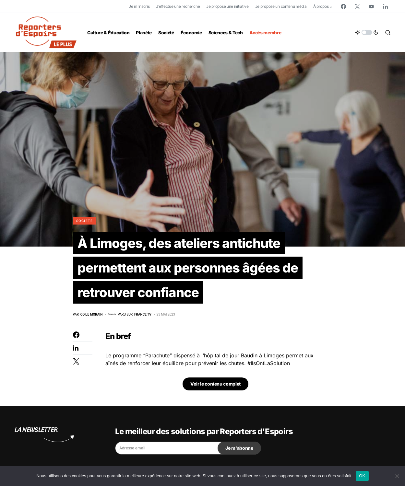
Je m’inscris (139, 6)
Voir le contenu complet (215, 384)
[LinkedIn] (385, 6)
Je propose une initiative (227, 6)
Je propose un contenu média (281, 6)
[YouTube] (371, 6)
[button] (366, 32)
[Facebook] (343, 6)
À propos (321, 6)
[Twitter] (357, 6)
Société (84, 221)
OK (362, 475)
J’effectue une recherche (178, 6)
